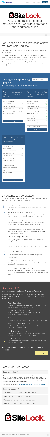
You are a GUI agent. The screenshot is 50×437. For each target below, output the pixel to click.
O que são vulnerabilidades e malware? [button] (18, 396)
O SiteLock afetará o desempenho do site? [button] (19, 400)
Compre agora (13, 121)
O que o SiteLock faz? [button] (11, 389)
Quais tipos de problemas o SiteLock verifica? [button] (20, 393)
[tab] (25, 372)
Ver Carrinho (45, 2)
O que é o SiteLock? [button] (10, 372)
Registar (38, 2)
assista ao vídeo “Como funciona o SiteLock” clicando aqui (32, 384)
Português (28, 2)
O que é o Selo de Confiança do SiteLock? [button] (19, 404)
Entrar (34, 2)
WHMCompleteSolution (28, 427)
